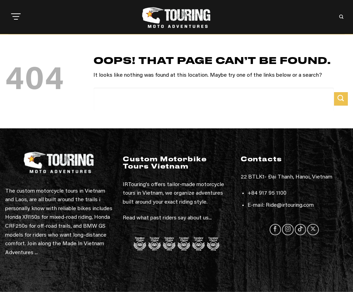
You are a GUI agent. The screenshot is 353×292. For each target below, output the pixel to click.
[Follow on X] (313, 229)
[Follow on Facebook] (275, 229)
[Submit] (341, 99)
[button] (15, 17)
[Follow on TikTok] (300, 229)
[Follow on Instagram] (287, 229)
